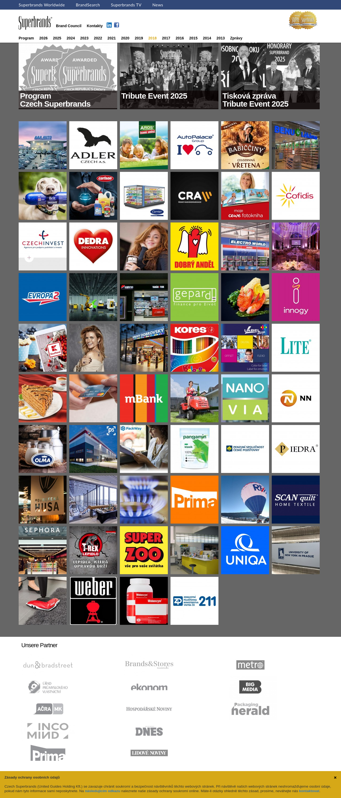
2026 (43, 38)
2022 (98, 38)
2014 (207, 38)
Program (26, 38)
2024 (71, 38)
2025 (57, 38)
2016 (180, 38)
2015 (193, 38)
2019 (139, 38)
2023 (84, 38)
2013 (221, 38)
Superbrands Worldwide (42, 4)
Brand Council (69, 26)
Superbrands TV (126, 4)
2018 (152, 38)
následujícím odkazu (102, 791)
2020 (125, 38)
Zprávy (236, 38)
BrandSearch (88, 4)
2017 (166, 38)
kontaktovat (309, 791)
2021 (111, 38)
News (157, 4)
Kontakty (95, 26)
